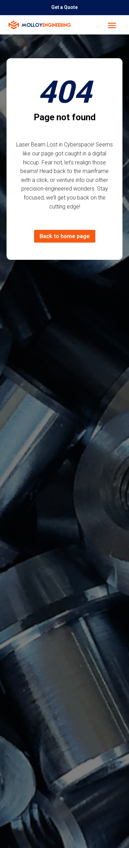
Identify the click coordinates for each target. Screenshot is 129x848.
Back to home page (65, 236)
